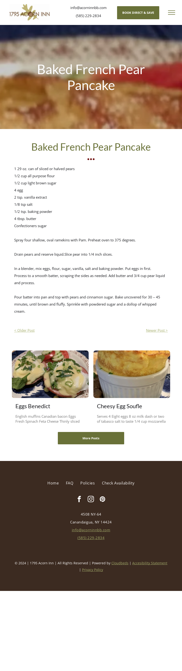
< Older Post (24, 330)
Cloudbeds (119, 563)
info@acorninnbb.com (88, 7)
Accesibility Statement (149, 563)
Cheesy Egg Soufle (119, 406)
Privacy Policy (92, 569)
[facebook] (79, 499)
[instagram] (91, 499)
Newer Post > (157, 330)
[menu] (171, 12)
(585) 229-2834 (88, 15)
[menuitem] (53, 483)
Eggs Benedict (32, 406)
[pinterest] (102, 499)
